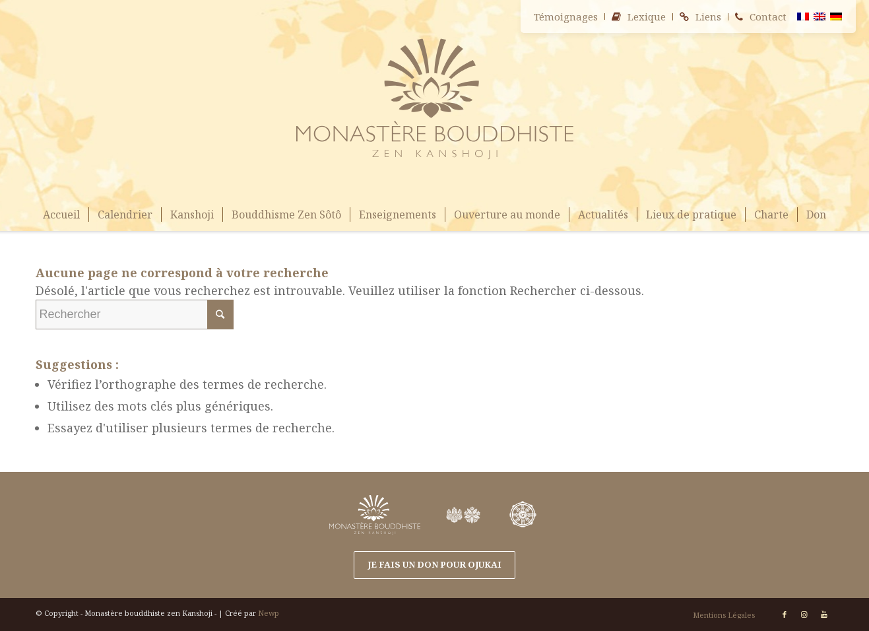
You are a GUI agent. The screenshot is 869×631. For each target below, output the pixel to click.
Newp (268, 613)
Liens (708, 16)
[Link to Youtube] (824, 614)
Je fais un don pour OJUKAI (434, 564)
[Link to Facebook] (784, 614)
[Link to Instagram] (804, 614)
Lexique (647, 16)
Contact (768, 16)
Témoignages (566, 16)
